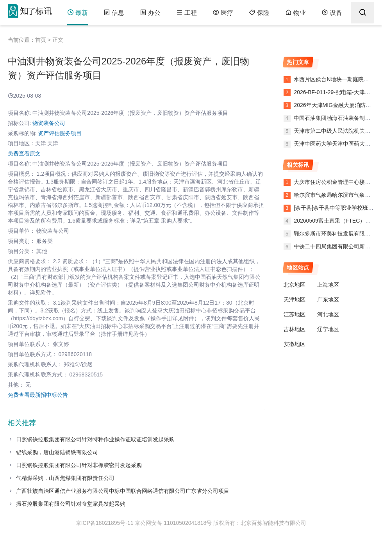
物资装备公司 (48, 123)
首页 (40, 40)
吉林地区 (294, 329)
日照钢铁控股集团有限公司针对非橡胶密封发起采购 (79, 465)
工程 (186, 12)
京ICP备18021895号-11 (105, 523)
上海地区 (328, 285)
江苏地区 (294, 314)
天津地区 (294, 299)
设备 (331, 12)
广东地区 (328, 299)
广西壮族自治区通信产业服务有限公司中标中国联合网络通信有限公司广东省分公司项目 (122, 491)
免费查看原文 (24, 153)
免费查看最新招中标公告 (38, 395)
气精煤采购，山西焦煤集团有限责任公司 (65, 478)
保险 (259, 12)
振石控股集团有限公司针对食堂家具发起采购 (70, 504)
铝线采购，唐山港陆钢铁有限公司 (57, 452)
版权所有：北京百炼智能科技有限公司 (259, 523)
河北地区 (328, 314)
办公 (150, 12)
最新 (77, 12)
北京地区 (294, 285)
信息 (114, 12)
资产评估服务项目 (60, 133)
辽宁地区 (328, 329)
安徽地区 (294, 344)
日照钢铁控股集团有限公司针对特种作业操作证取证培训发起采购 (95, 439)
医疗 (222, 12)
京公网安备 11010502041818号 (173, 523)
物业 (295, 12)
